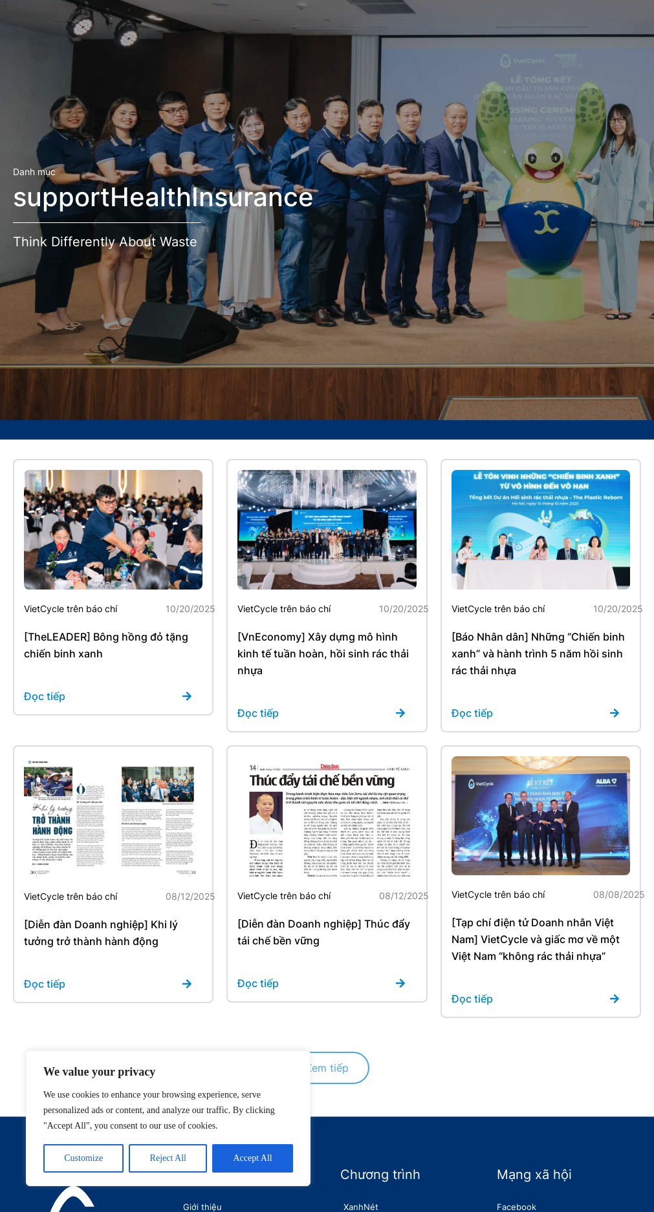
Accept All (252, 1158)
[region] (168, 1118)
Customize (83, 1158)
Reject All (168, 1158)
